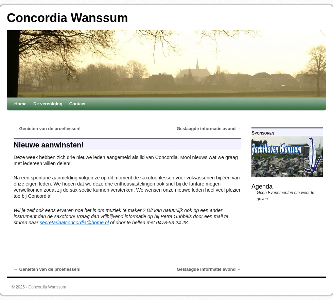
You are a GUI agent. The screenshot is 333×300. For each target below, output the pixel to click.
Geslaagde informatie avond (209, 128)
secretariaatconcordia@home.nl (74, 222)
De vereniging (48, 103)
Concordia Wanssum (67, 18)
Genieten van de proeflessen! (47, 128)
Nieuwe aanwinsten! (49, 145)
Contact (77, 103)
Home (20, 103)
